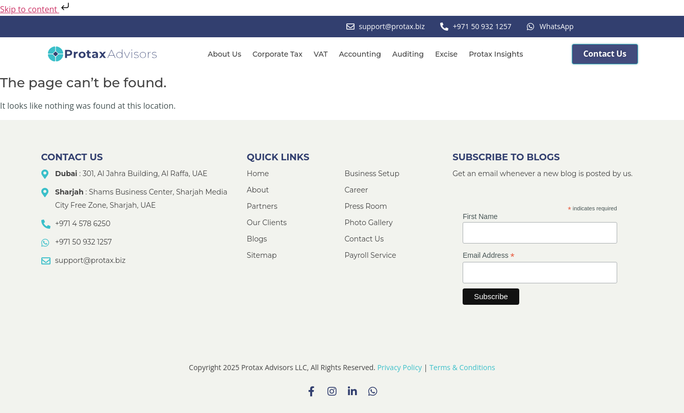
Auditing (408, 54)
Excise (446, 54)
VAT (320, 54)
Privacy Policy (399, 367)
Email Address (489, 255)
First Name (480, 216)
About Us (224, 54)
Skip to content (35, 9)
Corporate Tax (277, 54)
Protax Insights (496, 54)
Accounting (360, 54)
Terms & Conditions (462, 367)
